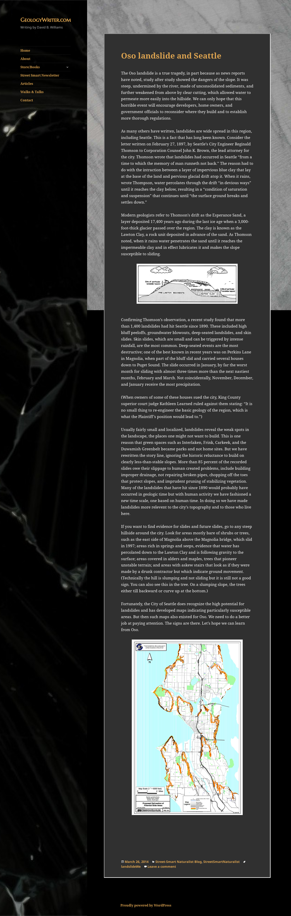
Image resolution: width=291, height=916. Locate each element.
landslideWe (131, 866)
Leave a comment (162, 866)
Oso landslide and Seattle (171, 55)
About (25, 59)
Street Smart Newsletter (39, 75)
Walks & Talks (32, 92)
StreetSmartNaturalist (221, 861)
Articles (26, 83)
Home (25, 50)
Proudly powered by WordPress (145, 905)
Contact (26, 100)
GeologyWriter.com (45, 20)
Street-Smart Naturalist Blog (178, 861)
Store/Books (30, 67)
